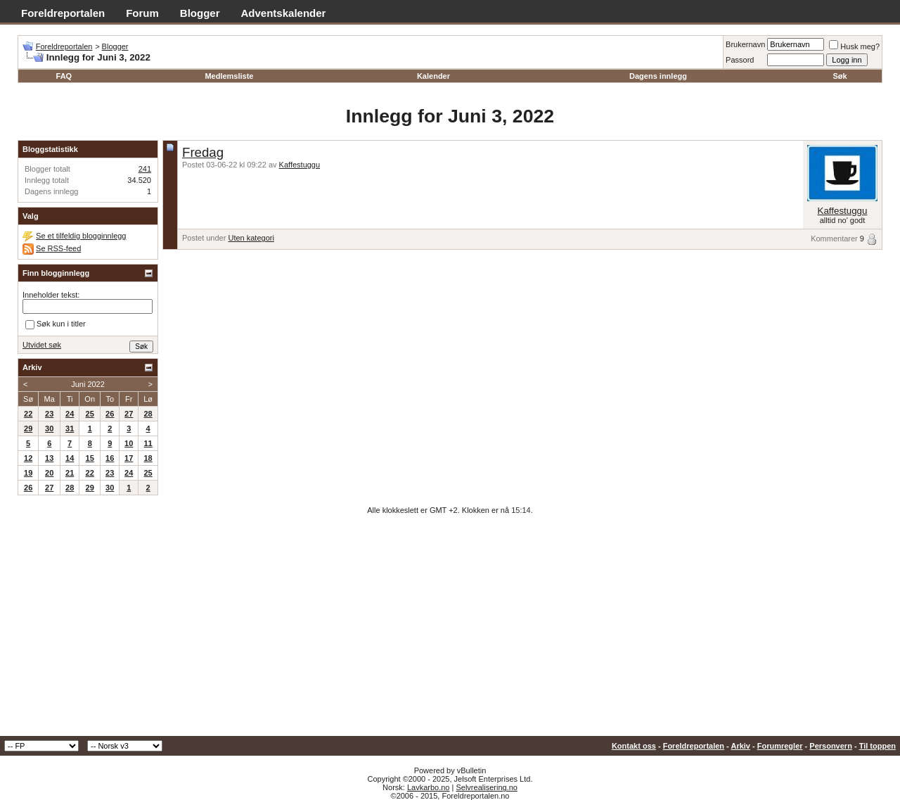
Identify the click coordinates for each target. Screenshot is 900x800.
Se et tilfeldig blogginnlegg (81, 235)
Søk (840, 76)
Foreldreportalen (63, 13)
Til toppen (877, 746)
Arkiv (740, 746)
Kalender (433, 76)
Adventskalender (283, 13)
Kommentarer (834, 238)
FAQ (64, 76)
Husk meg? (854, 46)
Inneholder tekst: (50, 295)
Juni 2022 (88, 384)
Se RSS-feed (58, 248)
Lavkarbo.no (428, 787)
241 (145, 169)
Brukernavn (745, 44)
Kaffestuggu (300, 164)
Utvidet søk (41, 345)
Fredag (203, 152)
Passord (740, 60)
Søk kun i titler (55, 325)
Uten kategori (251, 238)
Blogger (200, 13)
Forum (142, 13)
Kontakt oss (634, 746)
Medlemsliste (229, 76)
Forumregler (780, 746)
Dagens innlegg (658, 76)
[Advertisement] (450, 630)
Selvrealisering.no (486, 787)
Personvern (830, 746)
